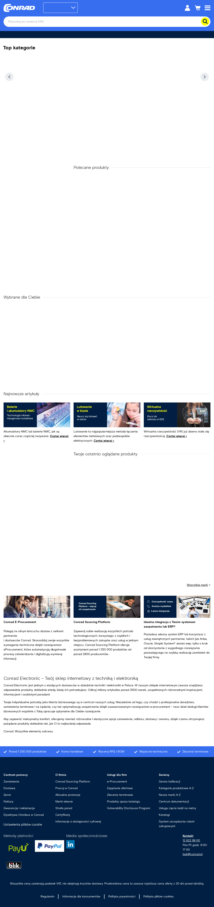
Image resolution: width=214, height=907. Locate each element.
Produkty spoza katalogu (123, 801)
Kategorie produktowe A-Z (176, 788)
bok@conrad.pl (193, 854)
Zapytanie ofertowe (120, 788)
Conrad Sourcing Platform (72, 781)
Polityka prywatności (121, 896)
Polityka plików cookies (158, 896)
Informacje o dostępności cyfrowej (78, 821)
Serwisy (164, 775)
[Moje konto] (187, 7)
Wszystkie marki (197, 585)
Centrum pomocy (16, 775)
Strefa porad (63, 808)
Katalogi (164, 815)
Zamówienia (11, 781)
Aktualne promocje (67, 795)
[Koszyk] (197, 7)
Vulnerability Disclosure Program (128, 808)
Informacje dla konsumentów (81, 896)
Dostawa (9, 788)
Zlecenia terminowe (120, 795)
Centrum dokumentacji (174, 801)
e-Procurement (117, 781)
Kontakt (188, 836)
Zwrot (7, 795)
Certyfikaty (62, 815)
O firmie (60, 775)
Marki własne (64, 801)
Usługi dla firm (117, 775)
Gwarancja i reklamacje (19, 808)
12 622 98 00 (191, 840)
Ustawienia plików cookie (23, 824)
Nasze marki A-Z (170, 795)
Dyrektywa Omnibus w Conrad (24, 815)
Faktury (8, 801)
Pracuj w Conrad (66, 788)
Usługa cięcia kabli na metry (177, 808)
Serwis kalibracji (169, 781)
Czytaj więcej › (104, 440)
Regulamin (47, 896)
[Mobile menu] (207, 7)
